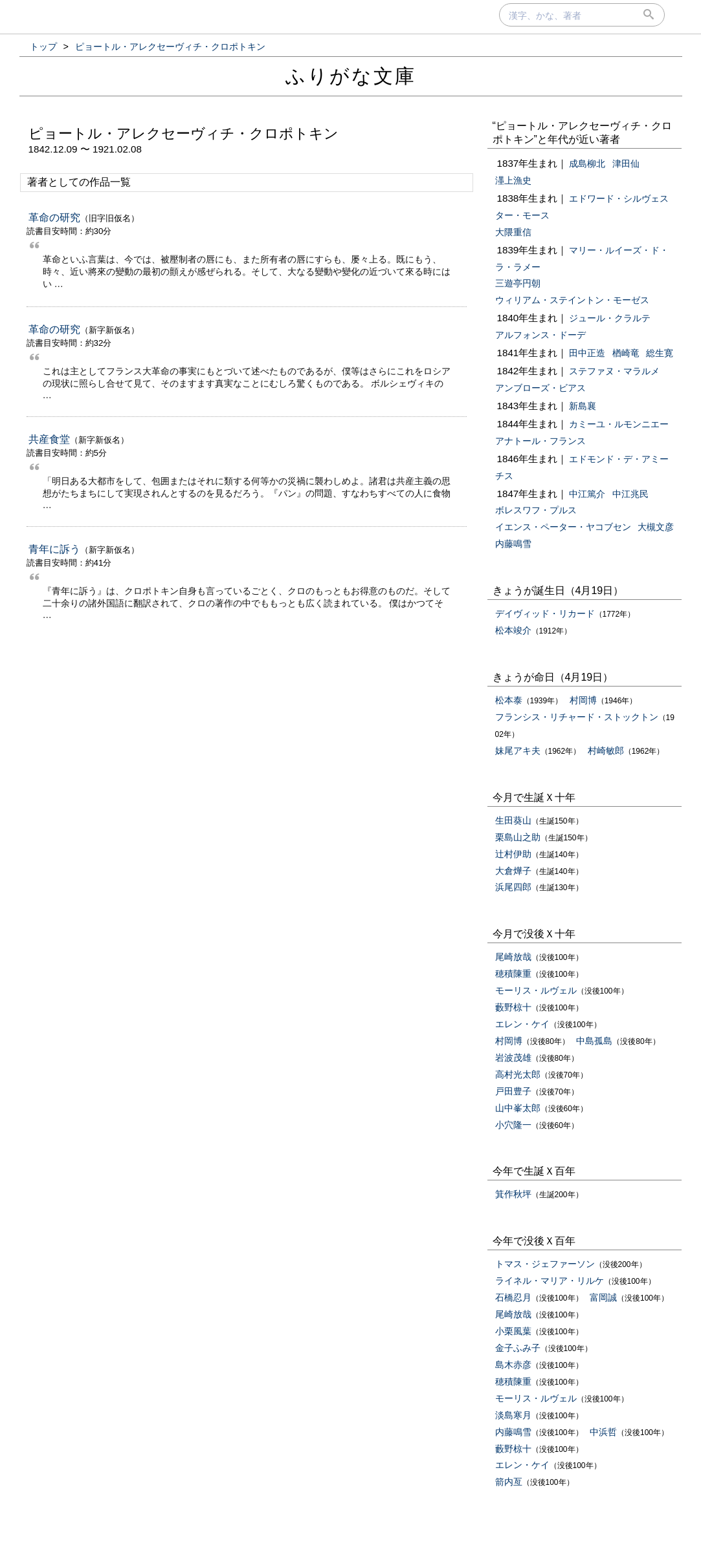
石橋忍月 (513, 1297)
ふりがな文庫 (350, 76)
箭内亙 (508, 1481)
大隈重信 (513, 232)
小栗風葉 (513, 1331)
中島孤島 (594, 1041)
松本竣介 (513, 630)
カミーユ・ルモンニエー (619, 424)
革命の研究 (54, 217)
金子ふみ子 (517, 1348)
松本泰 (508, 700)
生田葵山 (513, 820)
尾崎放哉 (513, 957)
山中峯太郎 (517, 1108)
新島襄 (582, 406)
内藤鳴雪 (513, 543)
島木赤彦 (513, 1364)
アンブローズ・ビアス (540, 388)
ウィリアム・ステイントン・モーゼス (572, 300)
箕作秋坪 (513, 1194)
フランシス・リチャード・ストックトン (576, 717)
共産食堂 (49, 439)
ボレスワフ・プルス (536, 510)
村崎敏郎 (606, 750)
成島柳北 (587, 163)
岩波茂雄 (513, 1057)
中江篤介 (587, 494)
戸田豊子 (513, 1091)
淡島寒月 (513, 1415)
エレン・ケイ (522, 1024)
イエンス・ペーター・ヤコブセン (563, 527)
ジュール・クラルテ (610, 318)
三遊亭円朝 (517, 283)
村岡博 (583, 700)
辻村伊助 (513, 854)
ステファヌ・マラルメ (614, 371)
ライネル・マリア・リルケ (549, 1280)
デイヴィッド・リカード (545, 613)
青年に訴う (54, 549)
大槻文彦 (656, 527)
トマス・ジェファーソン (545, 1264)
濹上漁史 (513, 180)
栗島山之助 (517, 837)
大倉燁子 (513, 871)
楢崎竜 (626, 353)
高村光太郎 (517, 1074)
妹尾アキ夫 (517, 750)
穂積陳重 (513, 973)
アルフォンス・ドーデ (540, 335)
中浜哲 (603, 1432)
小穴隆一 (513, 1125)
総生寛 (659, 353)
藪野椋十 (513, 1007)
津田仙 (626, 163)
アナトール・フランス (540, 441)
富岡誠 (603, 1297)
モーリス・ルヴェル (536, 990)
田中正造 (587, 353)
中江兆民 (630, 494)
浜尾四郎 (513, 887)
